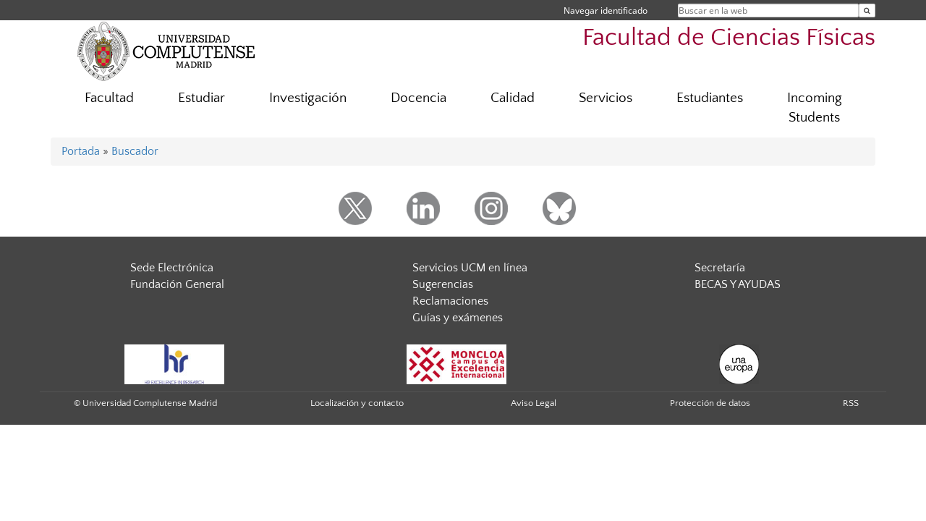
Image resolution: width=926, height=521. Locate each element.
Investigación (308, 98)
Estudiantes (709, 98)
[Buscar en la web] (867, 10)
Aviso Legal (533, 403)
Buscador (134, 151)
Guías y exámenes (457, 317)
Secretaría (719, 267)
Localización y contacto (357, 403)
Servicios (605, 98)
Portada (80, 151)
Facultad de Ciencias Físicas (728, 38)
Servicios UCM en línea (469, 267)
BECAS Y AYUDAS (737, 284)
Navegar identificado (605, 10)
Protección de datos (710, 403)
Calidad (512, 98)
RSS (851, 403)
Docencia (418, 98)
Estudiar (201, 98)
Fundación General (177, 284)
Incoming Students (814, 107)
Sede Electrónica (171, 267)
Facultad (109, 98)
